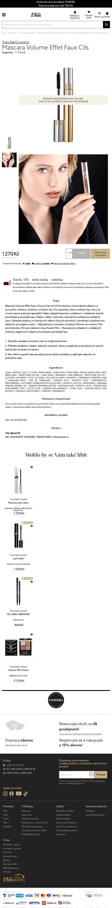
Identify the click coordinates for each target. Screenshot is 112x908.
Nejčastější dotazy (31, 834)
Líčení (6, 818)
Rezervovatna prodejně (100, 253)
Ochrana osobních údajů (34, 830)
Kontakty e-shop (11, 844)
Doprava (26, 811)
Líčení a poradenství (66, 826)
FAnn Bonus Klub (65, 811)
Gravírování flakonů (66, 822)
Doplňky (7, 826)
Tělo (5, 822)
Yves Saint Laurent (15, 42)
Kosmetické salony (95, 814)
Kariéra (6, 860)
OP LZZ (7, 871)
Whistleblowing (11, 868)
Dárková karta (63, 814)
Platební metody (30, 818)
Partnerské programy (67, 830)
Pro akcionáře (10, 864)
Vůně (5, 814)
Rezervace (27, 814)
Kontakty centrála (12, 848)
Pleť (5, 811)
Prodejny (90, 811)
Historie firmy (10, 856)
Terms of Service (74, 783)
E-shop (7, 760)
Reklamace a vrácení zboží (35, 822)
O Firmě (7, 852)
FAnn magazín (63, 818)
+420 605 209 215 (15, 765)
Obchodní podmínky (32, 826)
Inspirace (60, 834)
